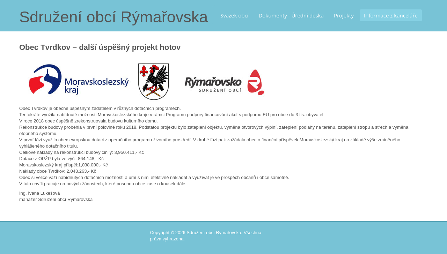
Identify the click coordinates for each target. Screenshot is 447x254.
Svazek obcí (234, 15)
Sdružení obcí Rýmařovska (113, 17)
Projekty (344, 15)
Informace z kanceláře (391, 15)
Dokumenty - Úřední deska (291, 15)
